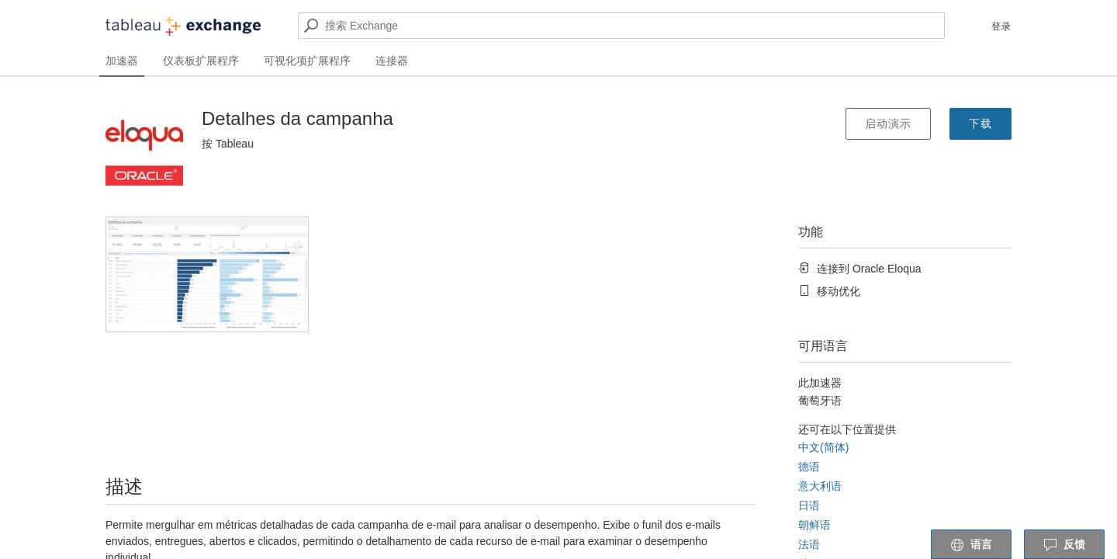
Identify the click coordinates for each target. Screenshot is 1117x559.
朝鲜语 (814, 525)
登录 (1001, 26)
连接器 (391, 60)
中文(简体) (823, 447)
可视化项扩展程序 (307, 60)
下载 (980, 123)
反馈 (1064, 545)
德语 (809, 466)
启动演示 (888, 123)
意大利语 (820, 486)
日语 (809, 505)
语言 (971, 545)
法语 (809, 544)
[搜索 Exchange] (621, 25)
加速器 (121, 60)
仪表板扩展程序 (201, 60)
